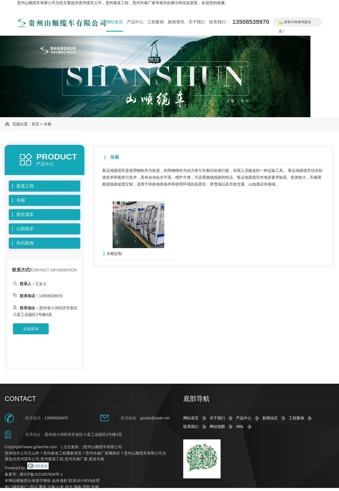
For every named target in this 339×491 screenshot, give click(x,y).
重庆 (42, 487)
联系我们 (217, 21)
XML (240, 426)
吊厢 (47, 124)
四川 (34, 487)
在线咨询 (30, 329)
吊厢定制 (114, 253)
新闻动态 (270, 418)
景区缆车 (25, 214)
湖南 (77, 487)
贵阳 (86, 487)
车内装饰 (25, 243)
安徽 (95, 487)
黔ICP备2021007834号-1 (41, 474)
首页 (35, 124)
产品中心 (135, 21)
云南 (51, 487)
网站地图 (217, 426)
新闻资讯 (176, 21)
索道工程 (25, 186)
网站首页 (114, 21)
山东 (60, 487)
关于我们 (196, 21)
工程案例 (155, 21)
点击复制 (71, 447)
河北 (69, 487)
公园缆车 (25, 228)
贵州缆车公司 (90, 3)
